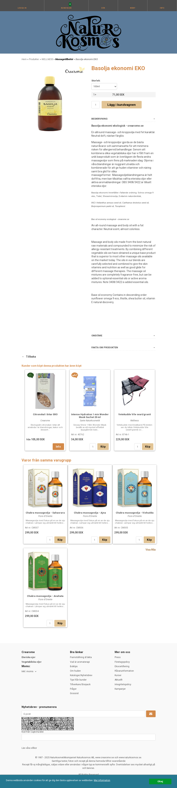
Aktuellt (118, 679)
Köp (103, 446)
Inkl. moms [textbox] (27, 671)
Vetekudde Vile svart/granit (134, 414)
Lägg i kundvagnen (121, 105)
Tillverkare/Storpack (80, 684)
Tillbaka (29, 356)
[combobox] (29, 671)
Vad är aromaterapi (80, 662)
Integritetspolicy (123, 684)
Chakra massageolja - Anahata (45, 596)
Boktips (74, 666)
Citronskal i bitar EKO (45, 414)
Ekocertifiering (122, 666)
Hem (24, 59)
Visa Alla (151, 549)
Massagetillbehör (64, 59)
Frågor (73, 689)
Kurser (118, 675)
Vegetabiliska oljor (32, 662)
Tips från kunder (78, 679)
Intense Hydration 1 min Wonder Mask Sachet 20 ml (90, 416)
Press (118, 657)
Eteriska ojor (28, 657)
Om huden (75, 671)
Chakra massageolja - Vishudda (135, 512)
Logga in (22, 8)
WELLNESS (48, 59)
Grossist (74, 693)
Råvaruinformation (124, 671)
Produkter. (34, 59)
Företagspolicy (122, 662)
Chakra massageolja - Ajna (90, 512)
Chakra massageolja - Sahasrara (45, 512)
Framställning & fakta (81, 657)
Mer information (102, 780)
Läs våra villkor (29, 748)
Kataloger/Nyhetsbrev (81, 675)
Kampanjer (120, 689)
